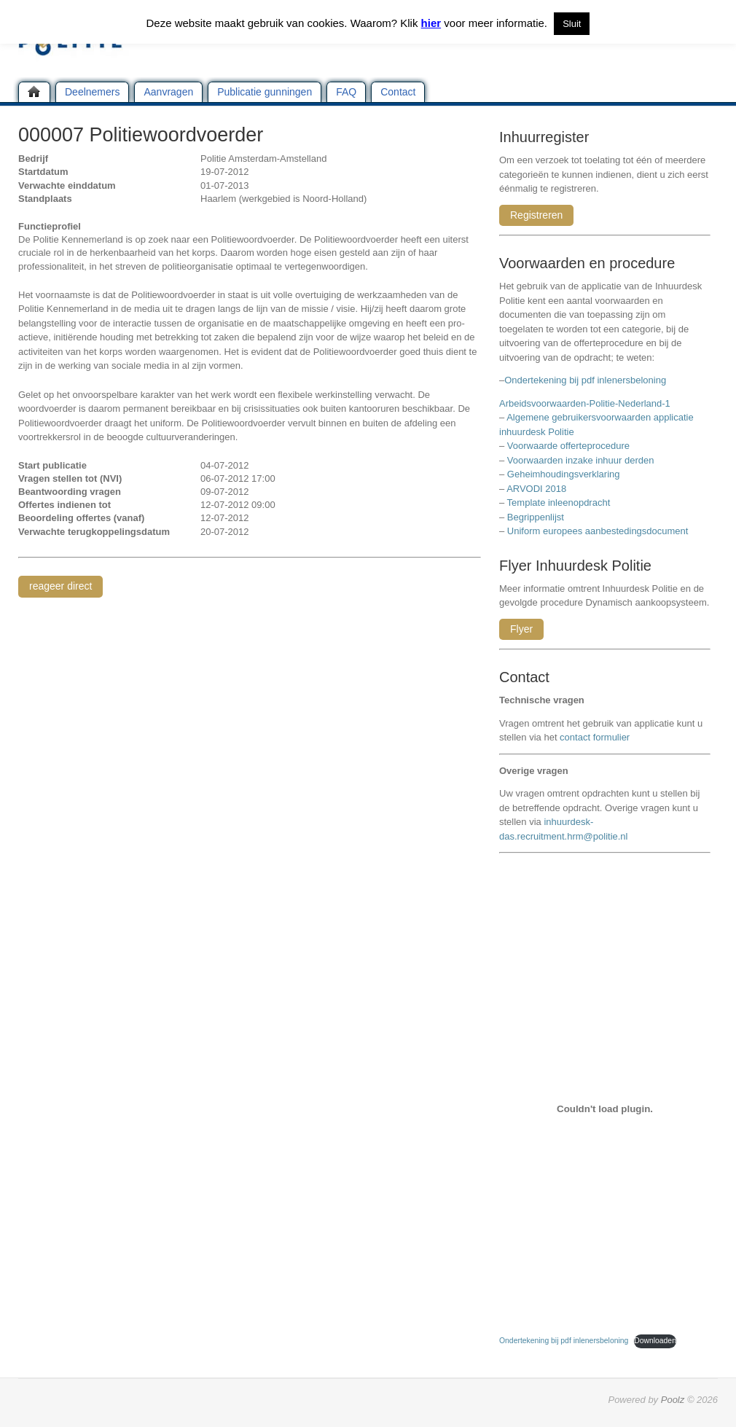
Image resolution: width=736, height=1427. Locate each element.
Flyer (521, 629)
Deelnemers (92, 92)
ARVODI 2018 (536, 488)
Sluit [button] (572, 23)
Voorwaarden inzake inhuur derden (580, 460)
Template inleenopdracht (559, 502)
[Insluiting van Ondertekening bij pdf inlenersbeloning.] (604, 1108)
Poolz (673, 1399)
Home (34, 92)
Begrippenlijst (535, 517)
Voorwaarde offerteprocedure (568, 445)
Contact (397, 92)
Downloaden (655, 1341)
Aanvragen (168, 92)
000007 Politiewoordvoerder (140, 135)
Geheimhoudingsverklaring (563, 474)
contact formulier (595, 737)
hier (431, 23)
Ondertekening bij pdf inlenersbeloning (587, 380)
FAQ (346, 92)
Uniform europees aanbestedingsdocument (598, 530)
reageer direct (60, 586)
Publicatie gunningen (264, 92)
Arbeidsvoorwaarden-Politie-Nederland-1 (584, 403)
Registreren (536, 215)
